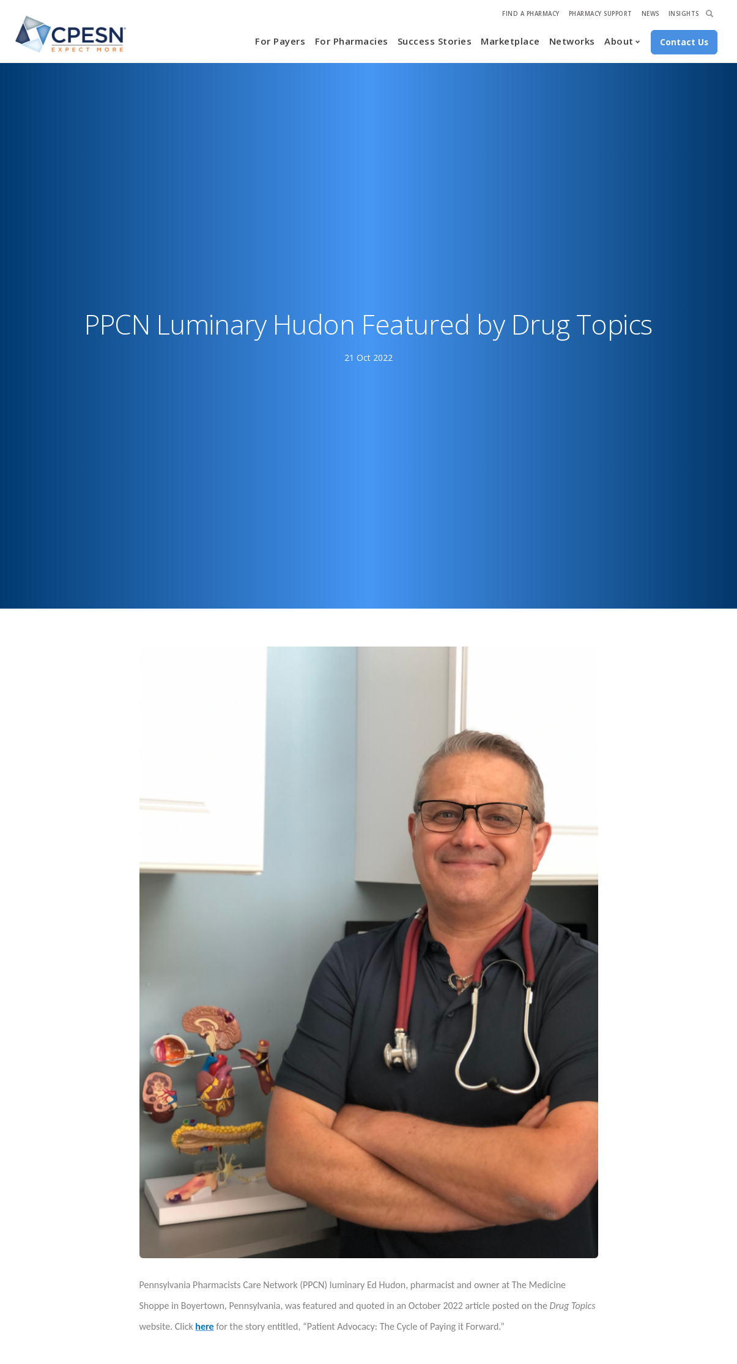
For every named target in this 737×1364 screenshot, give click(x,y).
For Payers (280, 41)
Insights (683, 14)
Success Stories (435, 41)
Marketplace (510, 41)
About (619, 41)
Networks (572, 41)
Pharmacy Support (600, 14)
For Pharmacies (351, 41)
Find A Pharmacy (531, 14)
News (650, 14)
